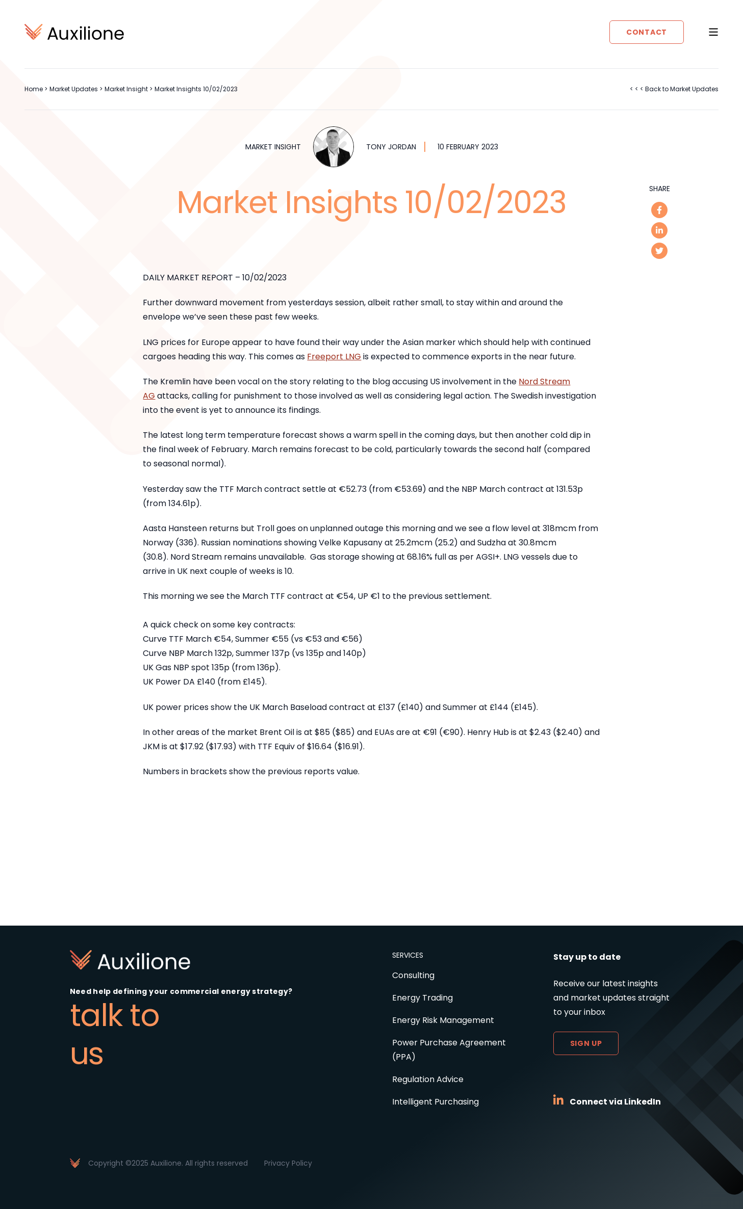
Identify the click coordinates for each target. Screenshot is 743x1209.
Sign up (586, 1043)
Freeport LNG (334, 356)
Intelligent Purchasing (435, 1102)
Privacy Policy (288, 1163)
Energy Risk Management (443, 1020)
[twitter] (659, 251)
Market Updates (73, 89)
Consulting (413, 975)
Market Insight (126, 89)
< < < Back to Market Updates (674, 89)
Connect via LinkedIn (615, 1102)
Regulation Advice (428, 1079)
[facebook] (659, 210)
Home (33, 89)
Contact (646, 32)
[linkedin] (659, 230)
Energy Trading (422, 998)
